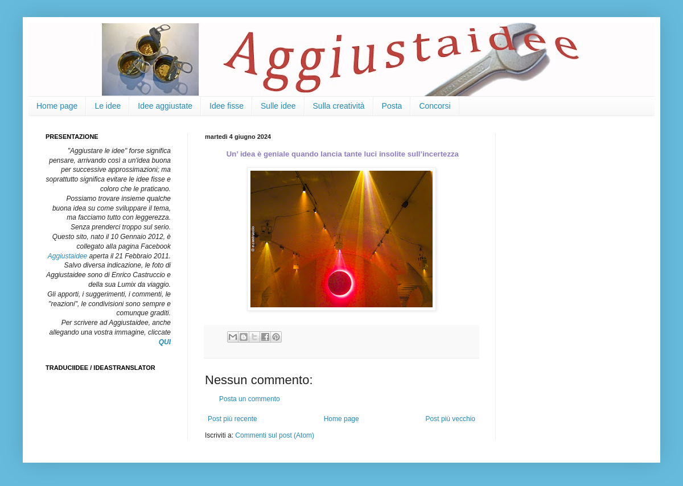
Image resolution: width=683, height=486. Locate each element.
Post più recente (232, 419)
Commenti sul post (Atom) (274, 435)
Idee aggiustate (165, 105)
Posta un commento (249, 399)
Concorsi (434, 105)
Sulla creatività (339, 105)
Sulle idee (278, 105)
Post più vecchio (450, 419)
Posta (392, 105)
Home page (56, 105)
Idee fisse (226, 105)
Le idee (107, 105)
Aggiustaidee (67, 256)
